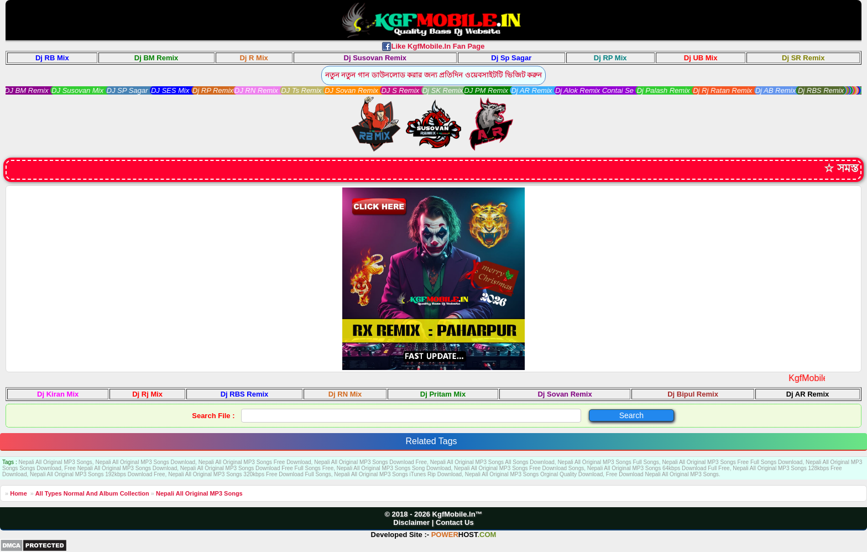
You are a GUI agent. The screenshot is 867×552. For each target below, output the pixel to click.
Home (18, 493)
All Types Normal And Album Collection (92, 493)
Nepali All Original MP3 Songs (199, 493)
